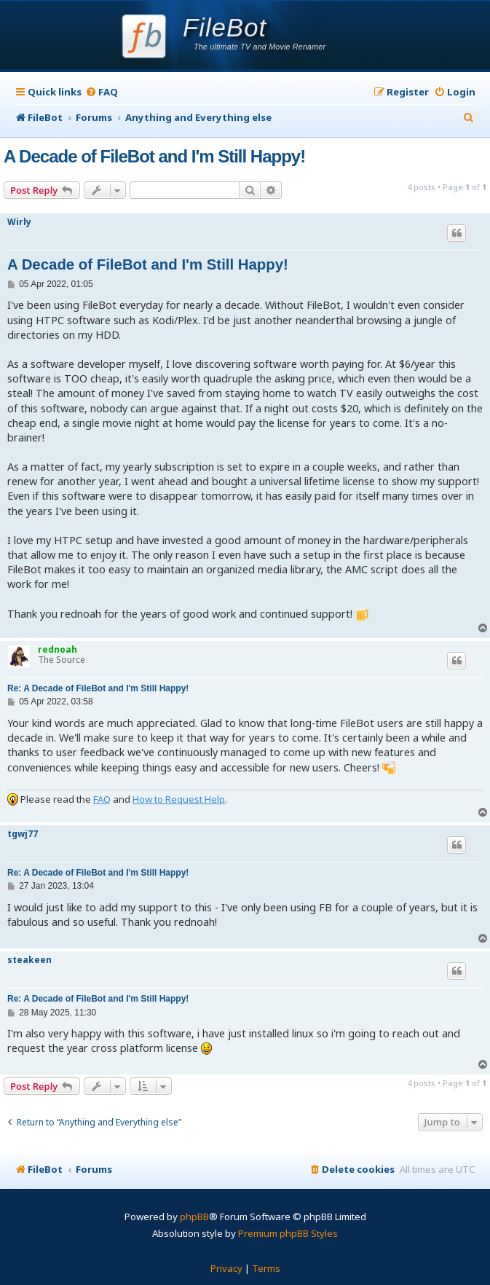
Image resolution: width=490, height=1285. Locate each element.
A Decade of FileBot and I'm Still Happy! (154, 156)
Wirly (19, 222)
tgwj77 (22, 834)
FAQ (102, 799)
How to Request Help (179, 799)
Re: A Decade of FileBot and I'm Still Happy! (98, 688)
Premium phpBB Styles (288, 1233)
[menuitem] (101, 92)
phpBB (194, 1216)
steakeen (29, 960)
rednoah (57, 649)
